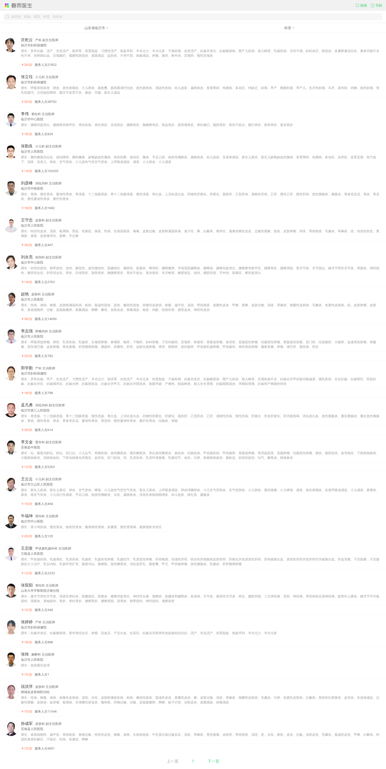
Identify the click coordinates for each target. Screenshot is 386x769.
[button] (363, 5)
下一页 (213, 761)
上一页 (172, 761)
